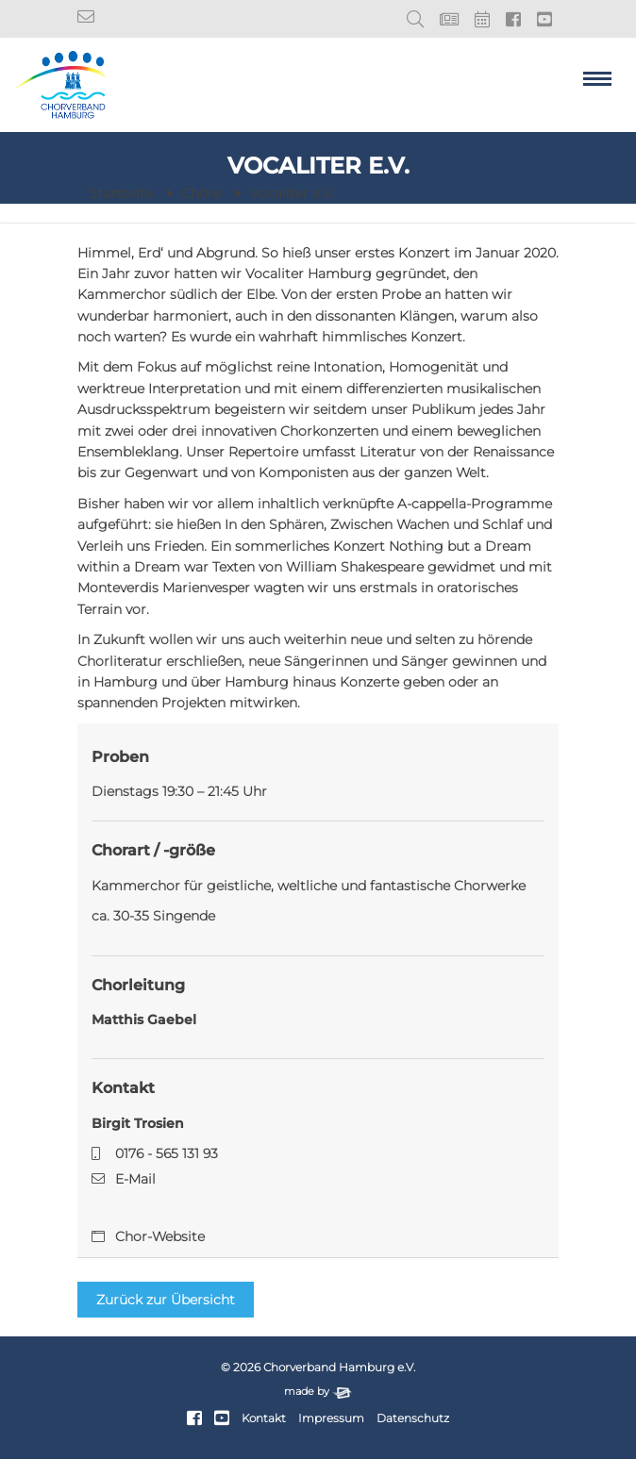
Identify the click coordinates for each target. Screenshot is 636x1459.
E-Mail (135, 1178)
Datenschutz (413, 1418)
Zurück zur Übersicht (165, 1299)
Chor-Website (160, 1236)
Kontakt (264, 1418)
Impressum (331, 1418)
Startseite (121, 193)
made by (318, 1391)
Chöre (201, 193)
